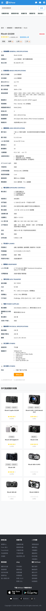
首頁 (2, 28)
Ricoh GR (11, 467)
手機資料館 (19, 550)
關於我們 (34, 566)
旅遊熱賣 (4, 569)
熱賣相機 (19, 572)
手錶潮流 (34, 559)
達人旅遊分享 (5, 578)
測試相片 (41, 13)
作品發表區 (4, 553)
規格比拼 (19, 375)
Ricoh (25, 28)
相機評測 (24, 13)
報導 (10, 41)
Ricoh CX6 (34, 440)
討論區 (3, 556)
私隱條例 (34, 581)
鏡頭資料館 (15, 13)
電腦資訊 (34, 553)
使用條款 (34, 578)
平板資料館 (19, 553)
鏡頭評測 (32, 13)
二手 (27, 41)
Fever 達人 (4, 547)
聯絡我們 (34, 569)
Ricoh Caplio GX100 (12, 410)
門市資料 (19, 566)
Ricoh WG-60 (11, 492)
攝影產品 (34, 547)
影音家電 (34, 556)
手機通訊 (34, 550)
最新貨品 (19, 569)
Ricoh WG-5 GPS (34, 464)
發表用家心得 (24, 37)
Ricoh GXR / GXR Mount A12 (34, 411)
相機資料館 (5, 13)
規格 (3, 41)
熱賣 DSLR (19, 578)
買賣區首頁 (35, 544)
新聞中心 (4, 544)
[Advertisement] (23, 518)
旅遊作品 (4, 575)
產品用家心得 (20, 556)
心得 (19, 41)
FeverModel (4, 550)
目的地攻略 (4, 572)
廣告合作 (34, 572)
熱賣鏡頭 (19, 575)
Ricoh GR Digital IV (12, 440)
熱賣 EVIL (19, 581)
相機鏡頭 (9, 28)
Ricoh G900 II (34, 492)
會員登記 (34, 575)
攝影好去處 (4, 566)
